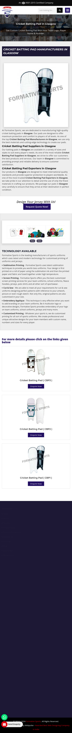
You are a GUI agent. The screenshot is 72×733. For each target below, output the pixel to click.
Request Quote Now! (37, 206)
